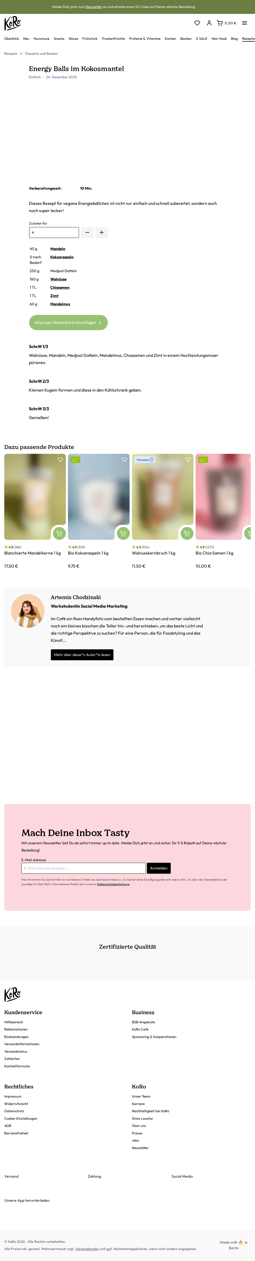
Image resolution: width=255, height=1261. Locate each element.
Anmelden (159, 868)
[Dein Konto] (209, 23)
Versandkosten (87, 1249)
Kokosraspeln (62, 257)
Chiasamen (60, 287)
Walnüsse (58, 279)
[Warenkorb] (226, 23)
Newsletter (93, 7)
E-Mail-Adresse (33, 860)
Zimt (54, 295)
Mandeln (57, 248)
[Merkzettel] (197, 23)
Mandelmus (60, 304)
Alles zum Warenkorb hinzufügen (68, 321)
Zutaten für (38, 223)
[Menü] (244, 21)
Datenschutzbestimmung (113, 884)
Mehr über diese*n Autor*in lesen (82, 654)
